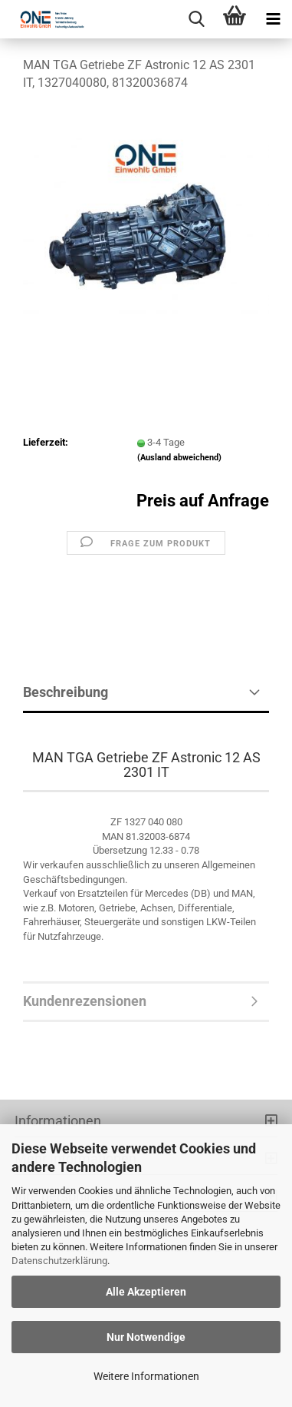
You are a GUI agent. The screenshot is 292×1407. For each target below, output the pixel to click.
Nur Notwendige (146, 1337)
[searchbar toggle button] (196, 19)
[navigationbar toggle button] (273, 19)
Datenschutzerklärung (59, 1260)
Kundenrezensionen (84, 1001)
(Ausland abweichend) (179, 458)
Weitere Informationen (146, 1376)
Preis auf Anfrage (202, 500)
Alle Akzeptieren (146, 1292)
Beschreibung (65, 692)
